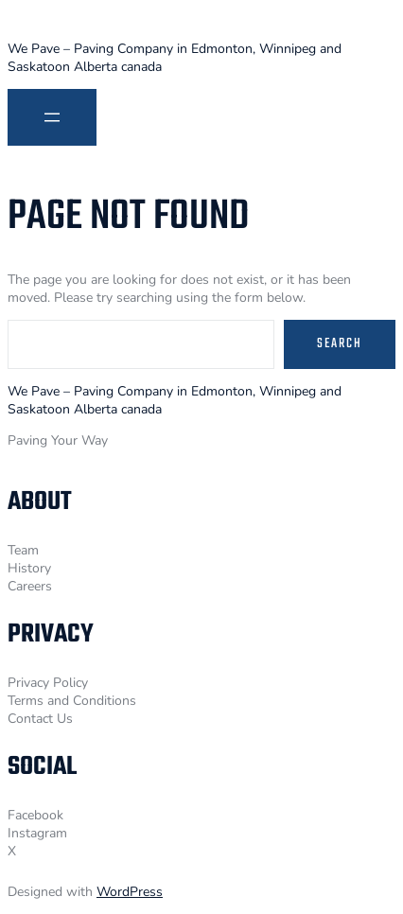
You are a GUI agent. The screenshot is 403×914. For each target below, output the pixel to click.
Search (339, 344)
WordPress (129, 892)
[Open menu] (52, 117)
